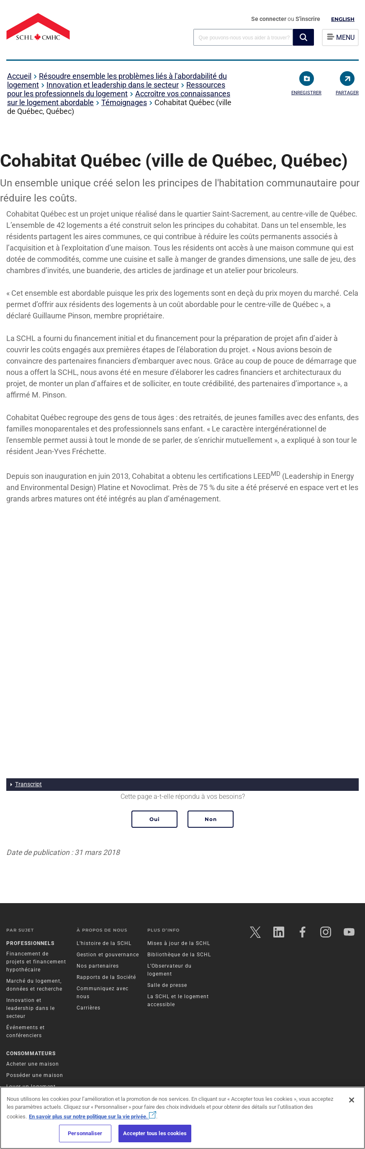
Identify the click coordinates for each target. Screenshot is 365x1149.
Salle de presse (167, 985)
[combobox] (243, 37)
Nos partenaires (98, 966)
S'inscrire (308, 18)
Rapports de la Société (106, 977)
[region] (182, 1118)
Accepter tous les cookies (155, 1133)
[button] (303, 37)
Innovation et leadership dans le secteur (112, 84)
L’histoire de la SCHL (104, 943)
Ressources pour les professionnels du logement (116, 89)
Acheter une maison (32, 1064)
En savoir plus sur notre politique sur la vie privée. (92, 1116)
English (343, 19)
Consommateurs (31, 1054)
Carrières (88, 1008)
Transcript (28, 784)
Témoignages (124, 102)
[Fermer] (351, 1100)
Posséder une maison (34, 1076)
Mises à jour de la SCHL (178, 943)
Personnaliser (85, 1133)
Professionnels (30, 943)
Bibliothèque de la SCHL (179, 955)
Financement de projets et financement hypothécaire (36, 962)
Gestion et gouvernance (108, 955)
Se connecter (269, 18)
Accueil (19, 76)
